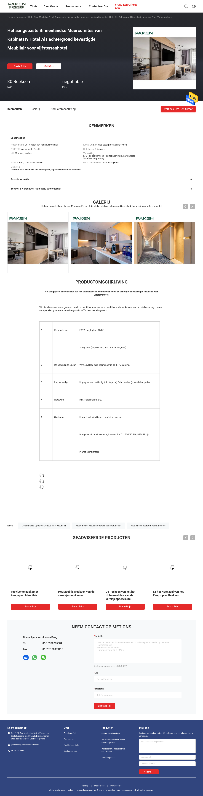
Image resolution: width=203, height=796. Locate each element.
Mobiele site (99, 786)
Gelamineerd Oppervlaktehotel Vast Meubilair (44, 525)
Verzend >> (149, 772)
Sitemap (85, 786)
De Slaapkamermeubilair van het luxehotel (113, 750)
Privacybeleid (116, 786)
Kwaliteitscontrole (71, 745)
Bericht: (99, 636)
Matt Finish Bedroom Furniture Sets (148, 525)
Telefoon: (99, 688)
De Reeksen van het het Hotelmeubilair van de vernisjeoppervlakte (120, 595)
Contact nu (104, 705)
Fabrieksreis (69, 739)
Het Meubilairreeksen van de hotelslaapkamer (113, 741)
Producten (21, 17)
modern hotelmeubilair (111, 733)
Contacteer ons (70, 751)
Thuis (10, 17)
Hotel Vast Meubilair (38, 17)
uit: (96, 672)
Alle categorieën (108, 758)
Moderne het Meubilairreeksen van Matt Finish (98, 525)
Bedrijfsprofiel (69, 733)
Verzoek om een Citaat (178, 108)
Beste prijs (20, 66)
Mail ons (49, 66)
